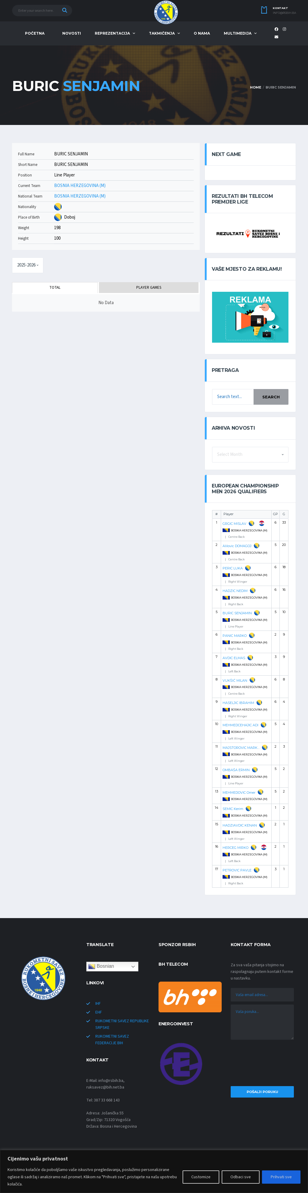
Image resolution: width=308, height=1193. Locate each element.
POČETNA (35, 33)
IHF (98, 1004)
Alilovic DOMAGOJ (237, 546)
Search (271, 396)
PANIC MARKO (235, 636)
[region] (154, 1171)
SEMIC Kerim (233, 809)
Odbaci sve (240, 1177)
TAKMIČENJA (162, 33)
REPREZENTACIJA (112, 33)
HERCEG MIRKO (235, 848)
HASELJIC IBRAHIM (238, 703)
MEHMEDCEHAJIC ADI (240, 725)
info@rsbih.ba (284, 12)
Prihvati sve (281, 1177)
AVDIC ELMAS (234, 658)
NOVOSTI (71, 33)
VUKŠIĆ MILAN (235, 680)
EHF (98, 1012)
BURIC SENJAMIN (237, 613)
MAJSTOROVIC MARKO (241, 748)
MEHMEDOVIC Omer (239, 792)
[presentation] (262, 1064)
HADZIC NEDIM (235, 591)
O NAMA (202, 33)
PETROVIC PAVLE (237, 870)
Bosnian (101, 966)
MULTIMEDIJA (237, 33)
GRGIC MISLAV (234, 524)
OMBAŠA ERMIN (236, 770)
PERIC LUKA (233, 568)
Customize (201, 1177)
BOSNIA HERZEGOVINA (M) (80, 185)
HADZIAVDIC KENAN (240, 825)
